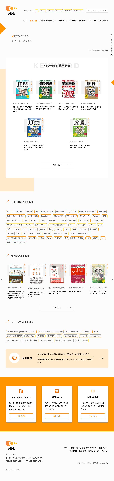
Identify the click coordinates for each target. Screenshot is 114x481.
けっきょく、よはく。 (70, 337)
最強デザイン (30, 337)
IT (36, 11)
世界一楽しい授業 (31, 341)
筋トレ (49, 239)
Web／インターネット (87, 212)
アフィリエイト (41, 225)
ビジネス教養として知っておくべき (51, 332)
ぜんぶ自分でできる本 (74, 332)
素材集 (42, 230)
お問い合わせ (103, 21)
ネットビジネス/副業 (60, 234)
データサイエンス (47, 212)
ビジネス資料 (28, 234)
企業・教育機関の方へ (48, 21)
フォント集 (83, 337)
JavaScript (45, 217)
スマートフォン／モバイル (16, 217)
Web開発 (102, 212)
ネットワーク (83, 221)
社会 (18, 234)
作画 (74, 230)
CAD (104, 217)
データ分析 (60, 212)
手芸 (102, 239)
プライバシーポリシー (85, 464)
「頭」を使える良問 (75, 292)
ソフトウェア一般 (97, 221)
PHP (25, 221)
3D (36, 212)
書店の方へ (63, 21)
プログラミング (71, 217)
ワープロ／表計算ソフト (57, 225)
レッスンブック (95, 337)
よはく (100, 225)
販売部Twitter (100, 464)
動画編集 (52, 221)
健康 (88, 239)
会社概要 (82, 21)
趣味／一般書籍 (77, 239)
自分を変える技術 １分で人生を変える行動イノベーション (36, 295)
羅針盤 (85, 341)
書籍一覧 (33, 21)
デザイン (50, 11)
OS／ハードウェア (13, 221)
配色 (50, 230)
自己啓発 (47, 234)
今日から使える (46, 341)
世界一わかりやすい (14, 341)
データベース (84, 217)
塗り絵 (95, 239)
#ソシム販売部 (111, 45)
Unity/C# (34, 221)
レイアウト (33, 230)
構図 (24, 230)
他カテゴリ (77, 11)
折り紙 (41, 239)
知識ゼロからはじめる (63, 341)
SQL (69, 212)
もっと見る (57, 308)
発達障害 (58, 239)
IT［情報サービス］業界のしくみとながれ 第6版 (22, 109)
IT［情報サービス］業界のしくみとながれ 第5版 (33, 147)
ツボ (59, 337)
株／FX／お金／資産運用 (16, 239)
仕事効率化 (93, 230)
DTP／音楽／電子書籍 (67, 221)
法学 (72, 234)
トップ (25, 21)
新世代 (87, 332)
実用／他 (68, 11)
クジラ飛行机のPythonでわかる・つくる (21, 332)
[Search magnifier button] (106, 10)
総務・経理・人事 (83, 234)
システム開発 (58, 217)
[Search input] (96, 10)
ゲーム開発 (82, 225)
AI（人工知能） (17, 212)
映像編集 (41, 337)
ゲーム (42, 11)
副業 (38, 234)
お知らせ (92, 21)
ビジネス (59, 11)
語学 (8, 243)
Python (96, 217)
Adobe (29, 212)
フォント (67, 230)
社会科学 (10, 234)
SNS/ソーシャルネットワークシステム (20, 225)
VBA (44, 221)
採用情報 (73, 21)
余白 (8, 230)
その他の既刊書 (19, 243)
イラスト (58, 230)
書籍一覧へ (57, 166)
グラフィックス (33, 217)
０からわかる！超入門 (14, 337)
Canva (16, 230)
